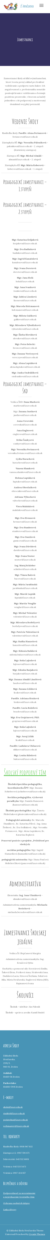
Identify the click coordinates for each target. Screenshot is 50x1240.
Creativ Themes (37, 1234)
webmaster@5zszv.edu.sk (16, 1126)
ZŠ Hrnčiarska (27, 6)
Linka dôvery (9, 1209)
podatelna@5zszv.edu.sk (15, 1119)
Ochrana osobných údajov (16, 1203)
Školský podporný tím (25, 772)
